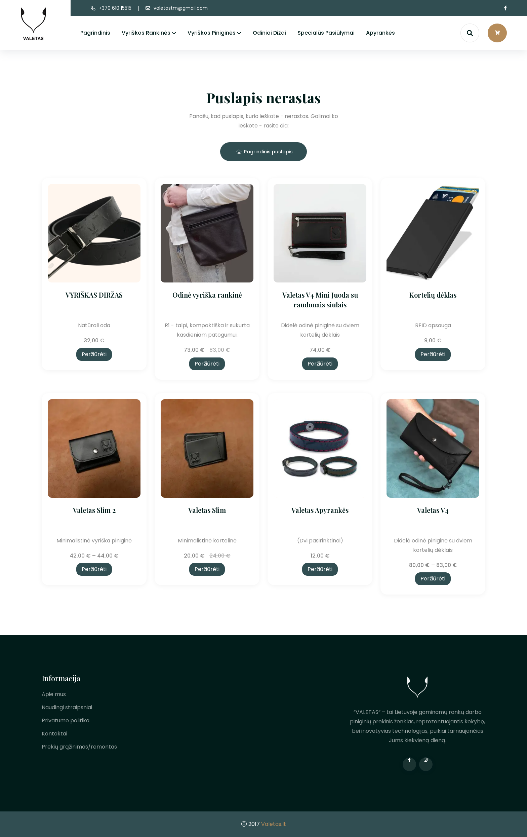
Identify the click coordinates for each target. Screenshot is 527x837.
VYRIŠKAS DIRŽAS (94, 294)
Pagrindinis (95, 33)
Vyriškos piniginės (212, 33)
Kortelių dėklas (432, 294)
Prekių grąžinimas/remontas (79, 746)
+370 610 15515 (115, 8)
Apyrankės (380, 33)
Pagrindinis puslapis (264, 151)
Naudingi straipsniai (67, 707)
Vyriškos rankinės (146, 33)
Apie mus (54, 694)
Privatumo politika (65, 720)
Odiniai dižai (269, 33)
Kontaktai (54, 733)
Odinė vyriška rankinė (207, 294)
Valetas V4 (433, 510)
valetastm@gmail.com (181, 8)
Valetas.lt (273, 824)
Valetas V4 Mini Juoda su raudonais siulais (320, 299)
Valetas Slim (207, 510)
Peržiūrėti (94, 354)
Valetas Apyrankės (320, 510)
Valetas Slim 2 (94, 510)
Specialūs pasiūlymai (326, 33)
